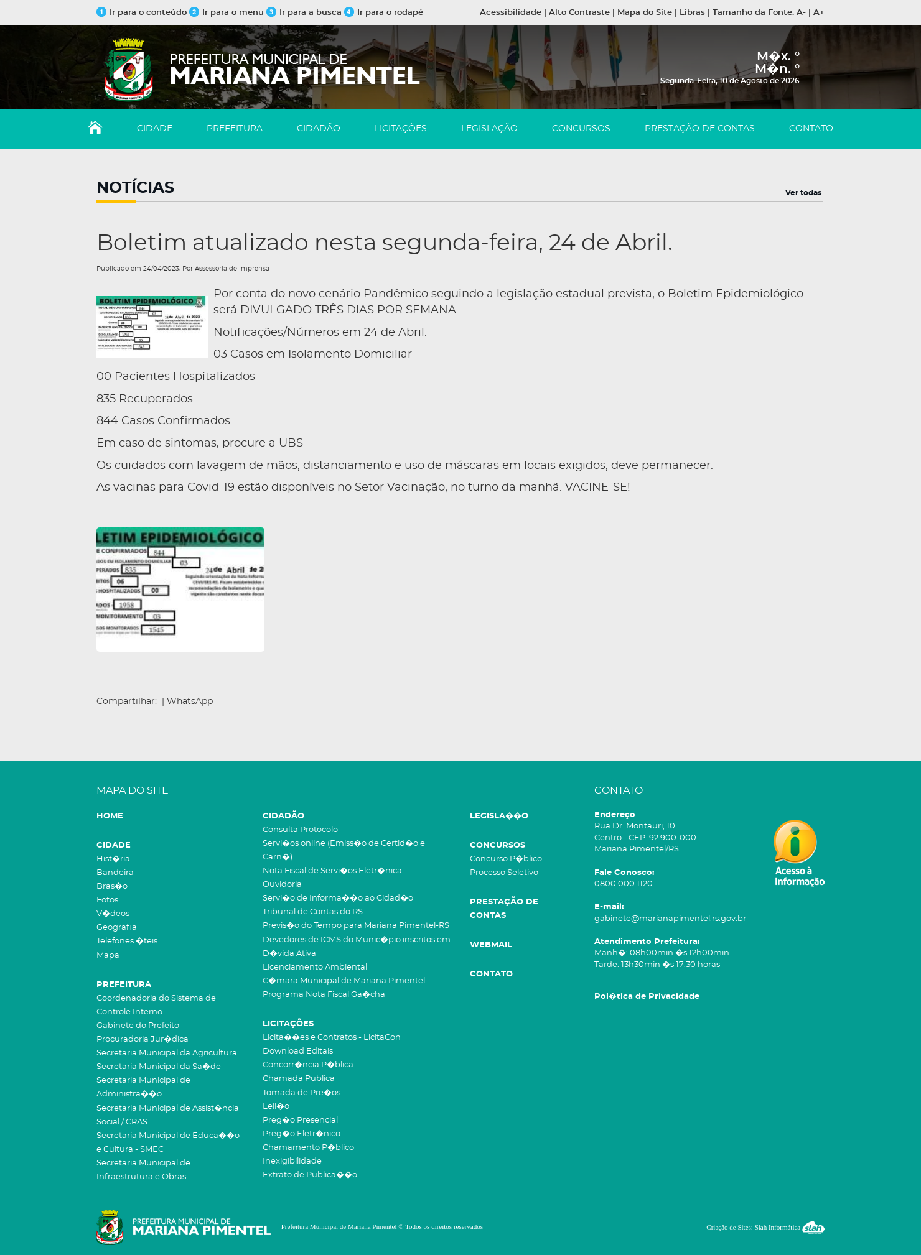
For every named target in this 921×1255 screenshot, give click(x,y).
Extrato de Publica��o (310, 1175)
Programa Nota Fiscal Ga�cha (324, 995)
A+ (819, 13)
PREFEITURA (235, 128)
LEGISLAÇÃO (489, 128)
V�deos (112, 914)
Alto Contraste (579, 13)
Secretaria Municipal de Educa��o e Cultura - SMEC (168, 1143)
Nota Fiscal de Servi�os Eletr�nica (332, 871)
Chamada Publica (299, 1079)
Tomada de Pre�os (301, 1093)
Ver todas (803, 193)
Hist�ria (113, 859)
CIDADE (154, 128)
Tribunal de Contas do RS (313, 912)
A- (801, 13)
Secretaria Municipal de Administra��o (143, 1087)
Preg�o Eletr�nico (301, 1134)
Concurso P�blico (506, 859)
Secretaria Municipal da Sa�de (158, 1067)
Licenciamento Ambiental (315, 967)
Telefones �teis (126, 941)
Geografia (116, 928)
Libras (692, 13)
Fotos (107, 900)
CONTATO (811, 128)
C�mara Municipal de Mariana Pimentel (344, 981)
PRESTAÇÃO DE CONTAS (700, 128)
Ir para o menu (227, 13)
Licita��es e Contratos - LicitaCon (332, 1038)
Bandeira (115, 873)
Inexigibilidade (292, 1161)
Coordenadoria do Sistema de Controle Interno (156, 1005)
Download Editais (298, 1051)
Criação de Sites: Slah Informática (765, 1227)
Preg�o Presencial (300, 1120)
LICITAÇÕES (401, 128)
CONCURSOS (581, 128)
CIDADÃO (318, 128)
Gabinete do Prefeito (137, 1026)
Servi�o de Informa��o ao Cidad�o (338, 898)
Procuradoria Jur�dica (142, 1039)
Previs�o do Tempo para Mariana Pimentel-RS (356, 926)
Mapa (107, 956)
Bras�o (112, 886)
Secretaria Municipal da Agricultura (166, 1053)
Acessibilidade (510, 13)
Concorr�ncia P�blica (308, 1065)
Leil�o (276, 1107)
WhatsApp (190, 701)
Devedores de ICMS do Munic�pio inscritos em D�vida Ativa (357, 947)
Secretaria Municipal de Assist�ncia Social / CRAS (167, 1115)
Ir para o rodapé (383, 13)
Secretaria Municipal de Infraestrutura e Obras (143, 1170)
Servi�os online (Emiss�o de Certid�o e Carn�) (344, 850)
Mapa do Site (644, 13)
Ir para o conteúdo (141, 13)
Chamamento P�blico (308, 1148)
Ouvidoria (282, 885)
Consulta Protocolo (300, 830)
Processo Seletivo (504, 873)
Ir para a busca (304, 13)
